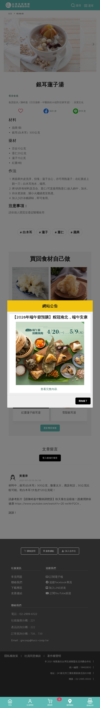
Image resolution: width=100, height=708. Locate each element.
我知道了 (83, 401)
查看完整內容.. (49, 389)
